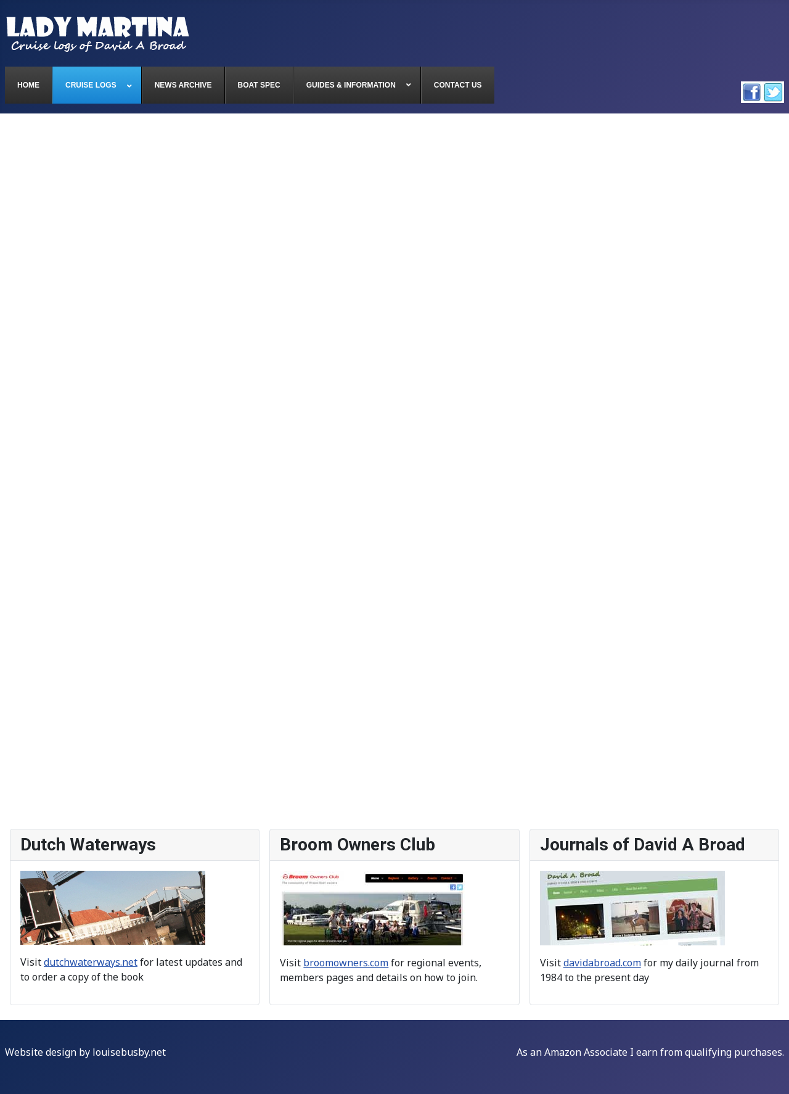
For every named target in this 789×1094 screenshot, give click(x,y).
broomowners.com (345, 962)
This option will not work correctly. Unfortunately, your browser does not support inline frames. (394, 472)
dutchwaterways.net (90, 962)
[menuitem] (28, 85)
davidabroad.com (602, 962)
